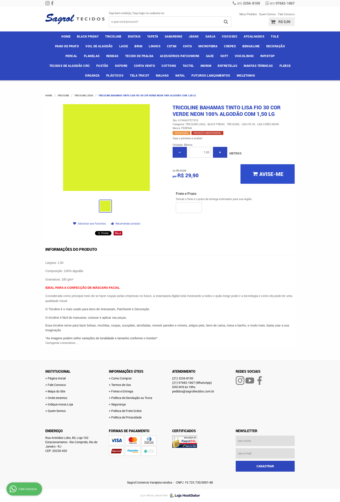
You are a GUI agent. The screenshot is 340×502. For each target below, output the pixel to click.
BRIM (138, 46)
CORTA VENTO (144, 66)
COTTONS (169, 66)
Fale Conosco (286, 14)
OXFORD (121, 66)
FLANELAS (92, 56)
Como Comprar (121, 378)
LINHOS (154, 46)
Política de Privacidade (126, 417)
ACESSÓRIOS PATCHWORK (179, 56)
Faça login (138, 13)
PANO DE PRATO (67, 46)
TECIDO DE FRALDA (139, 56)
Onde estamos (57, 398)
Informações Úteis (126, 371)
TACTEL (188, 66)
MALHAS (162, 75)
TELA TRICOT (139, 75)
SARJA (210, 36)
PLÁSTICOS (115, 75)
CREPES (230, 46)
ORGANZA (92, 75)
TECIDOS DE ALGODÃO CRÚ (69, 66)
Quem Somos (267, 14)
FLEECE (285, 66)
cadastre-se (156, 13)
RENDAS (112, 56)
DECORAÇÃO (275, 46)
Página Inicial (57, 378)
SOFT (224, 56)
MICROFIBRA (207, 46)
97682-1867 (282, 3)
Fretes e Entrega (122, 391)
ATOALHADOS (254, 36)
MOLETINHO (246, 75)
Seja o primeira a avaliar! (187, 138)
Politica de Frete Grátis (126, 411)
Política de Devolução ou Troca (131, 398)
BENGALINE (251, 46)
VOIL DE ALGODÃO (99, 46)
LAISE (123, 46)
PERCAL (71, 56)
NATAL (180, 75)
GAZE (210, 56)
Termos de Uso (121, 385)
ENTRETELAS (227, 66)
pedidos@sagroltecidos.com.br (193, 391)
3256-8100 (248, 3)
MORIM (206, 66)
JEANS (194, 36)
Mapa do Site (56, 391)
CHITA (187, 46)
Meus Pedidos (248, 14)
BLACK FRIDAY (88, 36)
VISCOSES (229, 36)
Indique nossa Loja (60, 404)
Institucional (57, 371)
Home (65, 36)
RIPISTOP (267, 56)
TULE (275, 36)
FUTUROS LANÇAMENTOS (210, 75)
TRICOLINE (113, 36)
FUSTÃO (102, 66)
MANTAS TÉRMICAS (258, 66)
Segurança (118, 404)
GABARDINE (173, 36)
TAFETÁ (152, 36)
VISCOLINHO (244, 56)
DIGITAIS (134, 36)
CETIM (172, 46)
